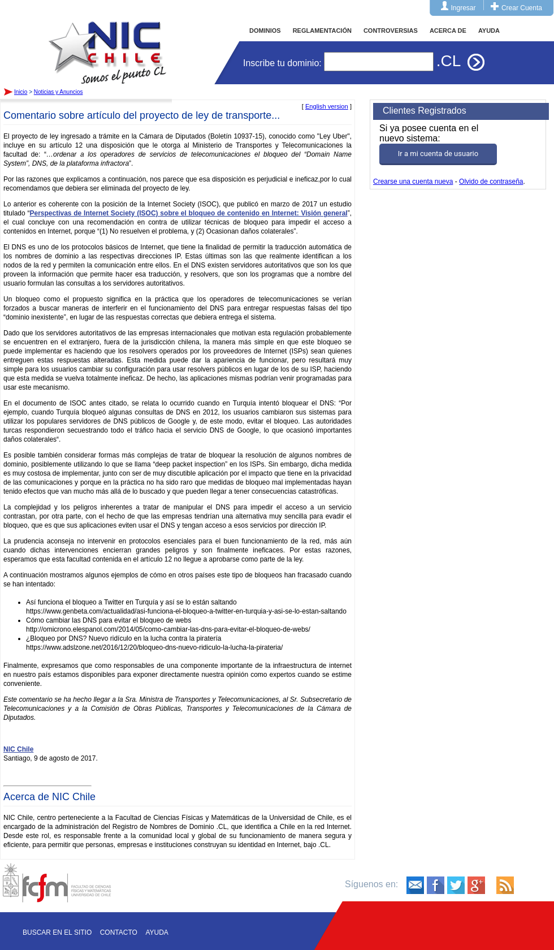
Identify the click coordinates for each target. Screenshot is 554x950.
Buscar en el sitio (57, 932)
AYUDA (489, 30)
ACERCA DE (448, 30)
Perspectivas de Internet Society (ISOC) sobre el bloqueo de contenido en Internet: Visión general (188, 213)
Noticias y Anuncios (58, 92)
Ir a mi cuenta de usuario (438, 153)
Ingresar (463, 8)
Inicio (107, 42)
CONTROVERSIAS (390, 30)
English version (326, 106)
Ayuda (156, 932)
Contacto (118, 932)
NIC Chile (18, 749)
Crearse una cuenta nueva (413, 181)
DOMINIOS (265, 30)
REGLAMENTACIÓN (322, 30)
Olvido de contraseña (491, 181)
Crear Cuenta (521, 8)
